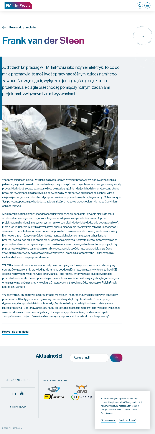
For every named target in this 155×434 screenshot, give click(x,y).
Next (109, 162)
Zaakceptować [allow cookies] (127, 420)
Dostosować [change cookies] (108, 420)
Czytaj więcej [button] (107, 413)
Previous (100, 162)
